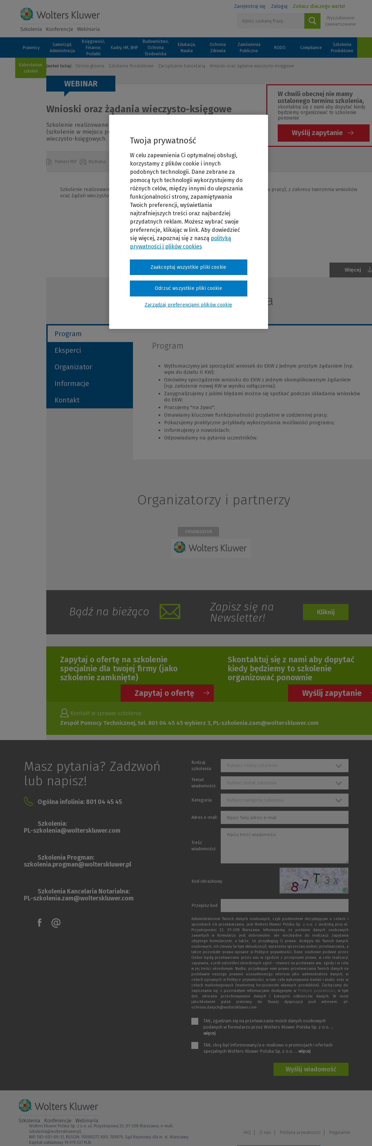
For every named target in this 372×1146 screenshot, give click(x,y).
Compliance (311, 47)
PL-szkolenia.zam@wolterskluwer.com (79, 898)
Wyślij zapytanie (317, 133)
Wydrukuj (97, 161)
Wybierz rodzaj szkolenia (252, 765)
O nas (265, 1111)
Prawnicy (31, 47)
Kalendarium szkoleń (30, 68)
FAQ (247, 1111)
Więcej (353, 270)
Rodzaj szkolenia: (201, 765)
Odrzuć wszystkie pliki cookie (188, 288)
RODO (280, 47)
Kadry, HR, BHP (124, 47)
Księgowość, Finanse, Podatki (93, 47)
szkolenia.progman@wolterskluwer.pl (77, 864)
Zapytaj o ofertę (164, 693)
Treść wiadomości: (203, 845)
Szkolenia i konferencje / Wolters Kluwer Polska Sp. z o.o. (60, 19)
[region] (188, 222)
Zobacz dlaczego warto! (319, 6)
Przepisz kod (204, 905)
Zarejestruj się (250, 6)
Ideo (349, 1131)
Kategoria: (201, 800)
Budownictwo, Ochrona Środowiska (156, 47)
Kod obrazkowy (206, 881)
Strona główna (89, 65)
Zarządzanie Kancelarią (181, 65)
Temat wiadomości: (203, 782)
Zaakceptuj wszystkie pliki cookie (188, 267)
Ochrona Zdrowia (218, 47)
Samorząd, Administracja (62, 47)
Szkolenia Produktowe (342, 47)
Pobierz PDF (66, 161)
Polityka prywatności (300, 1111)
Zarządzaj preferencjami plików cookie (279, 1131)
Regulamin (339, 1111)
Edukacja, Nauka (187, 47)
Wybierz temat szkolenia (251, 782)
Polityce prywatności (316, 990)
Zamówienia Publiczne (249, 47)
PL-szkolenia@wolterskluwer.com (72, 830)
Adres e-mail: (204, 817)
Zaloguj (279, 6)
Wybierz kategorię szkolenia (255, 800)
